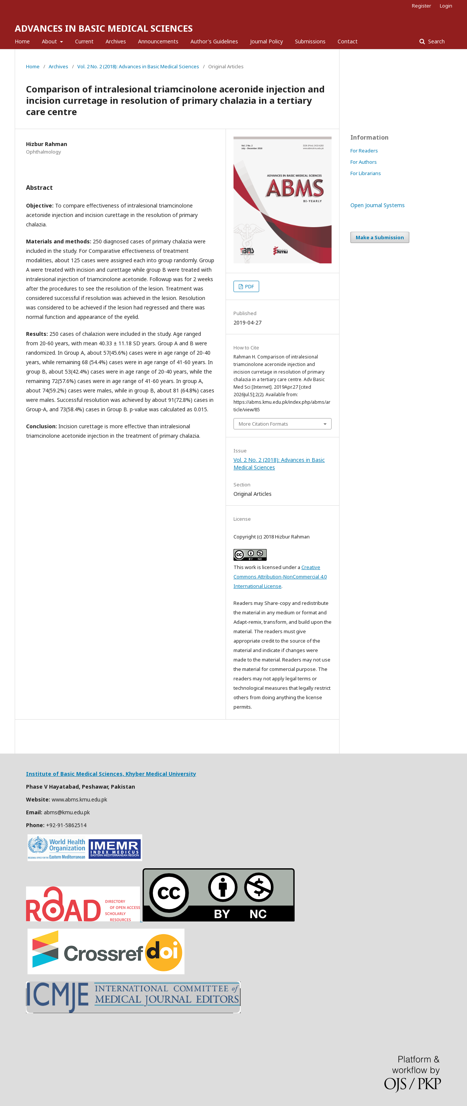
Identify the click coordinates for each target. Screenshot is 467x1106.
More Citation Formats (263, 423)
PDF (249, 286)
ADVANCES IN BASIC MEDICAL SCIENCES (104, 28)
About (50, 41)
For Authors (363, 161)
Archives (116, 41)
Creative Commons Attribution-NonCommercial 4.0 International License (280, 576)
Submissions (310, 41)
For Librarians (365, 173)
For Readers (364, 150)
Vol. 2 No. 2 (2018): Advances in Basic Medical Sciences (138, 66)
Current (84, 41)
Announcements (158, 41)
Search (436, 41)
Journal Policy (266, 41)
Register (421, 5)
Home (22, 41)
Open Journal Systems (377, 205)
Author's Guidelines (214, 41)
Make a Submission (380, 237)
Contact (348, 41)
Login (446, 5)
